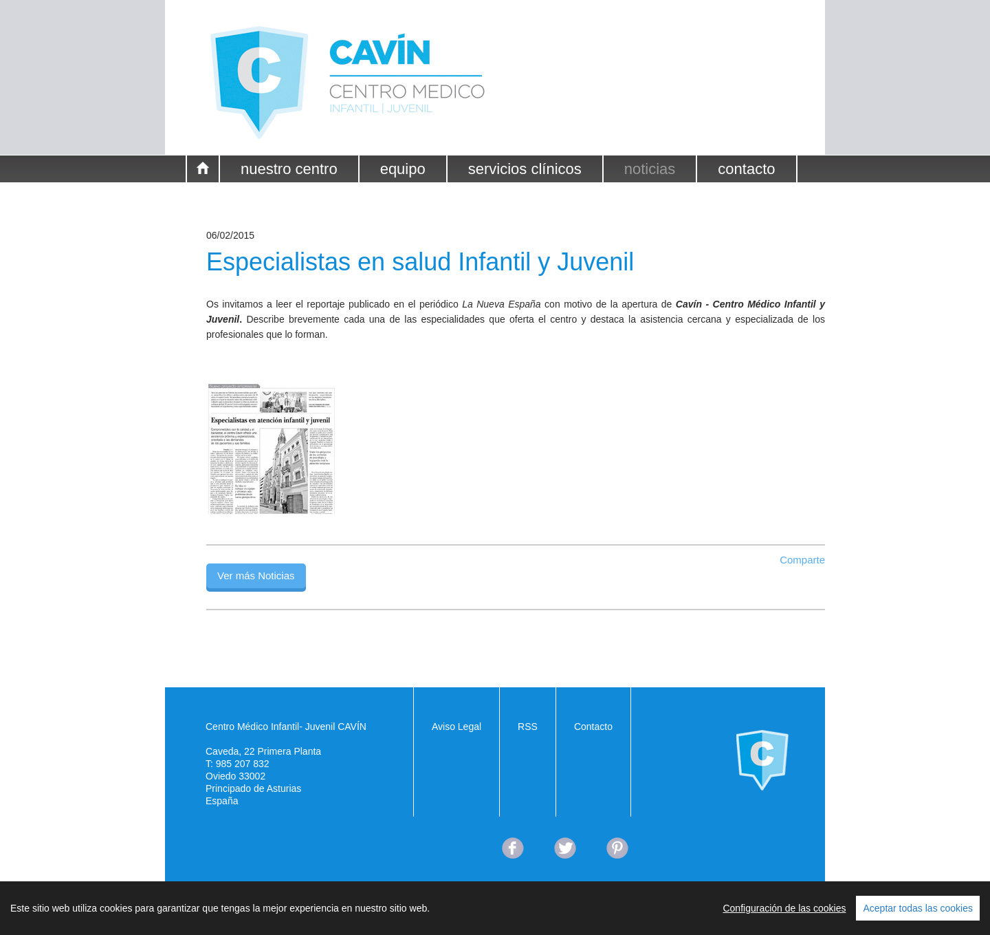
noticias (650, 169)
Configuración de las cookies (784, 908)
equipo (403, 169)
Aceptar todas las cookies (918, 908)
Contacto (593, 726)
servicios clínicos (525, 169)
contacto (746, 169)
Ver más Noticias (256, 575)
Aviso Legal (456, 726)
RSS (528, 726)
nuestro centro (289, 169)
